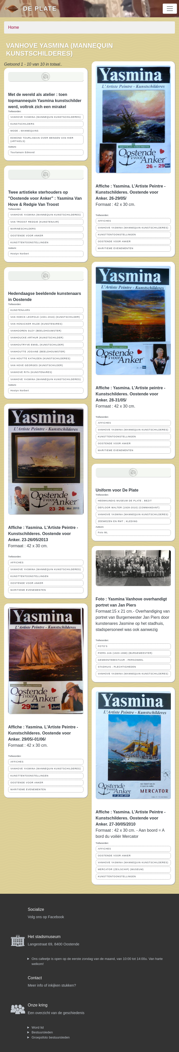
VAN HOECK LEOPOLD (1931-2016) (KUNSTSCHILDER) (45, 317)
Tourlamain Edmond (22, 152)
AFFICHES (17, 562)
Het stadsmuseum (44, 936)
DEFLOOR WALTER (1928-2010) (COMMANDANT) (129, 507)
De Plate (40, 8)
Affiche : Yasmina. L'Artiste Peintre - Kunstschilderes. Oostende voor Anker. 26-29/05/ (131, 192)
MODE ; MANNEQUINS (24, 130)
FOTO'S (103, 646)
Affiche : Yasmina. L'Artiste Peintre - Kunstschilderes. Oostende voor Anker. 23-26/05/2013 (43, 533)
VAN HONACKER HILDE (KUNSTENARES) (36, 324)
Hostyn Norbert (19, 253)
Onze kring (37, 1005)
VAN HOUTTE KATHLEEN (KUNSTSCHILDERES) (40, 358)
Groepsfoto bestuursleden (51, 1037)
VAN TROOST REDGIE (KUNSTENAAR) (34, 222)
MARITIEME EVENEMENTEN (28, 590)
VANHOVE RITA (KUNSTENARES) (31, 372)
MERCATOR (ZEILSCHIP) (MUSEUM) (121, 869)
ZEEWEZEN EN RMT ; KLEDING (118, 521)
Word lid (38, 1027)
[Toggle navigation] (170, 9)
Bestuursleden (42, 1032)
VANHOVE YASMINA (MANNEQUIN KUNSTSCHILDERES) (45, 117)
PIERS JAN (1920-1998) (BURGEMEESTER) (125, 653)
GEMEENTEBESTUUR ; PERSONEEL (121, 660)
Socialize (36, 909)
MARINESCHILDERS (23, 228)
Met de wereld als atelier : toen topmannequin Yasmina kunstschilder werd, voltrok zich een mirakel (44, 100)
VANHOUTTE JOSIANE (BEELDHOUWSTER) (37, 351)
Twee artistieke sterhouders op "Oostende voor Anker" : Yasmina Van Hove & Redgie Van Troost (45, 198)
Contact (35, 978)
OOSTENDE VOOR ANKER (26, 235)
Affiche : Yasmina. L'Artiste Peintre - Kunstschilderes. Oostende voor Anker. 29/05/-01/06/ (43, 733)
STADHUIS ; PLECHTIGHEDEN (117, 667)
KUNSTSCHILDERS (22, 124)
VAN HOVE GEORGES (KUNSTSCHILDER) (36, 365)
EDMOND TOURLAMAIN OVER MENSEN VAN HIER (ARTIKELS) (42, 139)
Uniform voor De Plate (117, 490)
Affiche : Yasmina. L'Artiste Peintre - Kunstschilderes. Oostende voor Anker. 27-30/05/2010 (131, 818)
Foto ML (103, 532)
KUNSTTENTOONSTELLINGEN (29, 242)
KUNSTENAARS (20, 310)
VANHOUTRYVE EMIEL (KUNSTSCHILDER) (37, 344)
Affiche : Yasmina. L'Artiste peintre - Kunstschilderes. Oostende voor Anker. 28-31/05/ (131, 394)
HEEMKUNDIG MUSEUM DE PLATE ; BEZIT (125, 500)
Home (13, 27)
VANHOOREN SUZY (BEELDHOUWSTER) (35, 330)
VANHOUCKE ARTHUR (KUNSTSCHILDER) (36, 337)
